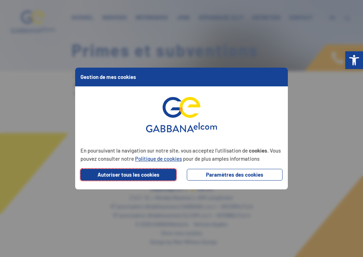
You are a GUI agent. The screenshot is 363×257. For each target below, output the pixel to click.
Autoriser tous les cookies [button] (128, 174)
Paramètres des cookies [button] (234, 174)
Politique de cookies (158, 158)
